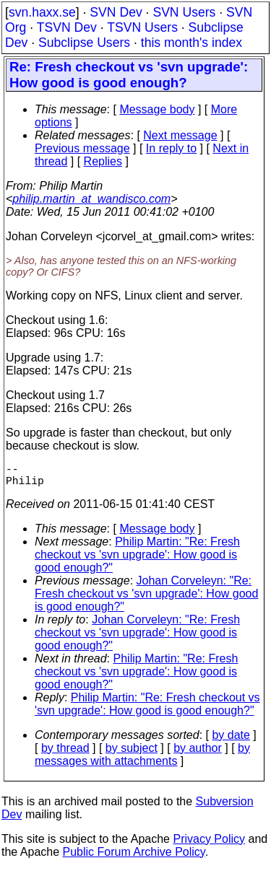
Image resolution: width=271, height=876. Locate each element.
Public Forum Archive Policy (134, 857)
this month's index (191, 42)
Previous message (82, 148)
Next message (180, 135)
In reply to (171, 148)
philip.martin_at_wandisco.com (91, 199)
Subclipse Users (84, 42)
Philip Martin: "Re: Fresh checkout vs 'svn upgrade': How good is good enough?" (137, 560)
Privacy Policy (209, 844)
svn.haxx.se (42, 12)
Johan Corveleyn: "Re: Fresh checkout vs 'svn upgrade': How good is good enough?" (146, 599)
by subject (132, 754)
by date (230, 741)
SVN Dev (116, 12)
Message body (156, 109)
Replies (103, 161)
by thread (65, 754)
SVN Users (183, 12)
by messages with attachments (142, 760)
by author (197, 754)
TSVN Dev (67, 27)
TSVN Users (142, 27)
